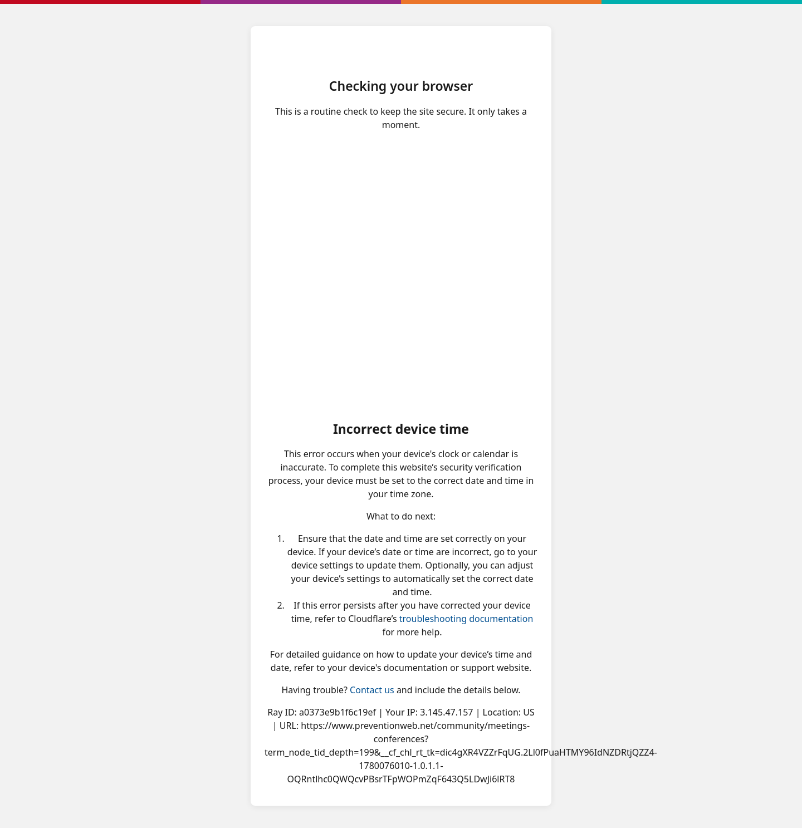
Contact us (372, 690)
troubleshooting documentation (466, 619)
